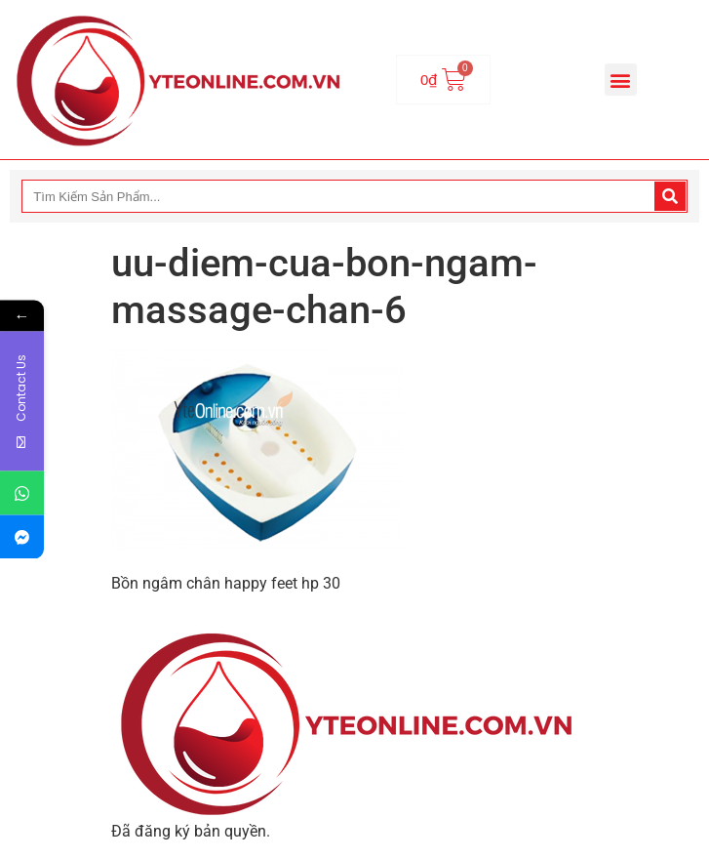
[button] (621, 79)
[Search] (670, 196)
